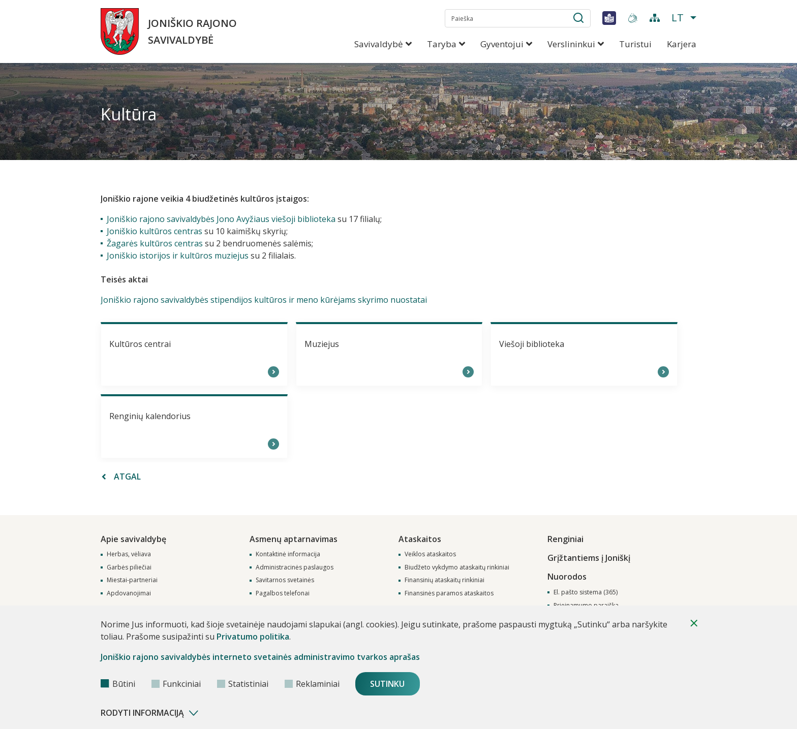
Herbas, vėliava (129, 554)
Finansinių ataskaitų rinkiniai (444, 580)
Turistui (635, 44)
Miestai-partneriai (132, 580)
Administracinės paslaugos (294, 567)
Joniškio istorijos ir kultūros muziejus (178, 255)
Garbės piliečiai (129, 567)
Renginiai (565, 537)
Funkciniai (176, 683)
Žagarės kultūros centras (155, 243)
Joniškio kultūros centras (154, 231)
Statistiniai (242, 683)
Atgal (121, 476)
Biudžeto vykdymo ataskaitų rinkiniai (457, 567)
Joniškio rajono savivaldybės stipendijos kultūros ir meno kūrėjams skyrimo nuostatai (264, 299)
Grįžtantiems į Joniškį (588, 555)
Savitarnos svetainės (285, 580)
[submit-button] (578, 20)
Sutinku (389, 683)
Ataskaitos (419, 537)
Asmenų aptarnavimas (294, 537)
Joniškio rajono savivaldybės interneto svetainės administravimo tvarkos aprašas (260, 656)
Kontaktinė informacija (288, 554)
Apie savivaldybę (133, 537)
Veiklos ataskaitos (430, 554)
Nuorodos (567, 574)
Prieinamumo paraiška (586, 603)
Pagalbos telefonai (283, 593)
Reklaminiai (312, 683)
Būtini (118, 683)
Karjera (681, 44)
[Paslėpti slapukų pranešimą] (693, 623)
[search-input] (518, 18)
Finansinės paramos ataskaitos (449, 593)
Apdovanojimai (129, 593)
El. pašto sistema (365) (586, 590)
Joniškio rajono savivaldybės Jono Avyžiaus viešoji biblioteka (221, 219)
